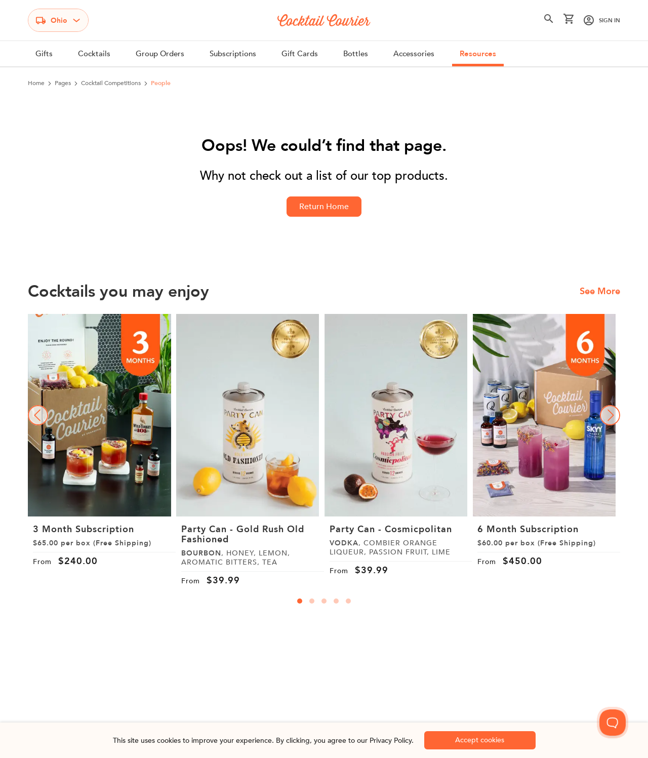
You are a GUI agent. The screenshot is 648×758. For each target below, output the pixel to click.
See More (600, 291)
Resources (478, 54)
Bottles (355, 54)
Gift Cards (299, 54)
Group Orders (160, 54)
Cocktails (94, 54)
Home (36, 83)
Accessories (413, 54)
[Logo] (324, 20)
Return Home (324, 206)
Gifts (44, 54)
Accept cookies (479, 740)
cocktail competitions (111, 83)
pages (63, 83)
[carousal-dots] (299, 601)
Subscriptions (233, 54)
